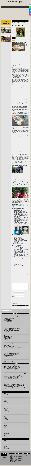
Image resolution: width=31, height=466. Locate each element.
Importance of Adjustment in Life (9, 346)
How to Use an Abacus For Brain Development (19, 384)
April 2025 (5, 395)
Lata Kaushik (4, 32)
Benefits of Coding (6, 345)
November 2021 (6, 410)
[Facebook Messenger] (22, 264)
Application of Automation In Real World (18, 370)
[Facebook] (12, 264)
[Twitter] (17, 264)
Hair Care (13, 37)
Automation (5, 440)
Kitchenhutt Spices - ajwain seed (8, 367)
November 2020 (6, 418)
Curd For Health (6, 352)
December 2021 (6, 409)
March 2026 (5, 393)
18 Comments (3, 41)
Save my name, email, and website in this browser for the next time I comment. (20, 300)
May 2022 (5, 404)
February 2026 (6, 394)
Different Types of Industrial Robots (14, 377)
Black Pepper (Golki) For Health (8, 361)
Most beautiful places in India (8, 320)
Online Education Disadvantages (8, 355)
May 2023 (5, 401)
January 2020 (6, 429)
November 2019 (6, 432)
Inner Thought (15, 2)
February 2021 (6, 415)
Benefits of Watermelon (7, 340)
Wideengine (5, 387)
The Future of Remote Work (8, 324)
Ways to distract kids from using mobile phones (11, 323)
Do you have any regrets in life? (8, 329)
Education (5, 442)
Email (13, 294)
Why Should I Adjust (6, 30)
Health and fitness (6, 445)
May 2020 (5, 425)
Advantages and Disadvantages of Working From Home (12, 328)
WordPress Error (6, 448)
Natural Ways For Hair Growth (8, 349)
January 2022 (6, 408)
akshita (5, 368)
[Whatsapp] (14, 264)
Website (13, 296)
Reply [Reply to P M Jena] (14, 270)
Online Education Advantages (8, 356)
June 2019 (5, 435)
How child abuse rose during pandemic (9, 343)
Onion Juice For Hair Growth (16, 22)
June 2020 (5, 424)
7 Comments (20, 458)
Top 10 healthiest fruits (7, 335)
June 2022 (5, 403)
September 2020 (6, 420)
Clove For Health (6, 357)
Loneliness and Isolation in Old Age (9, 332)
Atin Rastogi (5, 377)
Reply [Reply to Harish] (14, 276)
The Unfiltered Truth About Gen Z (9, 318)
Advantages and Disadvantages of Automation (17, 376)
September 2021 (6, 411)
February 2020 (6, 428)
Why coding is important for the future (9, 344)
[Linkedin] (16, 264)
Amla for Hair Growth (11, 383)
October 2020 (6, 419)
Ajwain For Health (6, 360)
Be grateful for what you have (8, 338)
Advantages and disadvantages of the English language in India (13, 347)
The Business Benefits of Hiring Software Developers (11, 327)
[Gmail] (20, 264)
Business (5, 441)
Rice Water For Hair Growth (19, 25)
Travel (4, 447)
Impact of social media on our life (9, 326)
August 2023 (5, 400)
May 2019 (5, 436)
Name (13, 291)
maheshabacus (6, 385)
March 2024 (5, 398)
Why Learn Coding (6, 348)
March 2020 (5, 427)
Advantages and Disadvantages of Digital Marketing (11, 330)
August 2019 (5, 434)
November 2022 (6, 402)
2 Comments (13, 40)
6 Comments (20, 460)
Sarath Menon (6, 376)
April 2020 (5, 426)
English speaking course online (8, 336)
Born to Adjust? (13, 365)
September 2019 (6, 433)
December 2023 (6, 399)
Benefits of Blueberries (7, 337)
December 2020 (6, 417)
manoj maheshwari (6, 370)
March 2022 (5, 407)
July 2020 (5, 423)
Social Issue (3, 29)
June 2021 (5, 412)
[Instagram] (19, 264)
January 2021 (6, 416)
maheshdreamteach (7, 384)
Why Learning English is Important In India (15, 380)
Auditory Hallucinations (7, 319)
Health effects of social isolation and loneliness (11, 331)
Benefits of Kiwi (6, 339)
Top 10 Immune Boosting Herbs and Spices (10, 354)
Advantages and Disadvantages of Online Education (11, 353)
